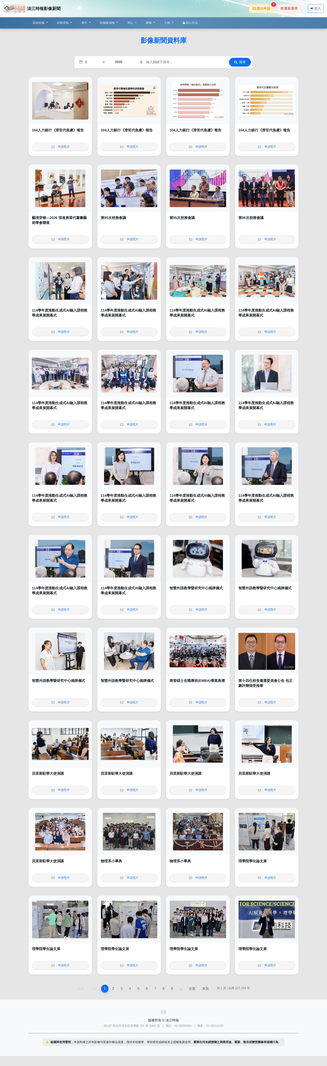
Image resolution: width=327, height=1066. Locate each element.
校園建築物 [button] (108, 22)
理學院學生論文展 (252, 861)
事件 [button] (84, 22)
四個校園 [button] (39, 22)
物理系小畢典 (111, 861)
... (180, 988)
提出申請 (263, 7)
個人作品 (190, 22)
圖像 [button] (149, 22)
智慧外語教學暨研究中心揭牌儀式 (196, 588)
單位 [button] (130, 22)
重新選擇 (289, 8)
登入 (316, 8)
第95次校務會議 (113, 218)
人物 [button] (167, 22)
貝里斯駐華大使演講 (48, 774)
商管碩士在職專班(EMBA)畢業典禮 (197, 681)
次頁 (192, 988)
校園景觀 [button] (63, 22)
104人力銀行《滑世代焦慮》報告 (58, 130)
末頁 (205, 988)
